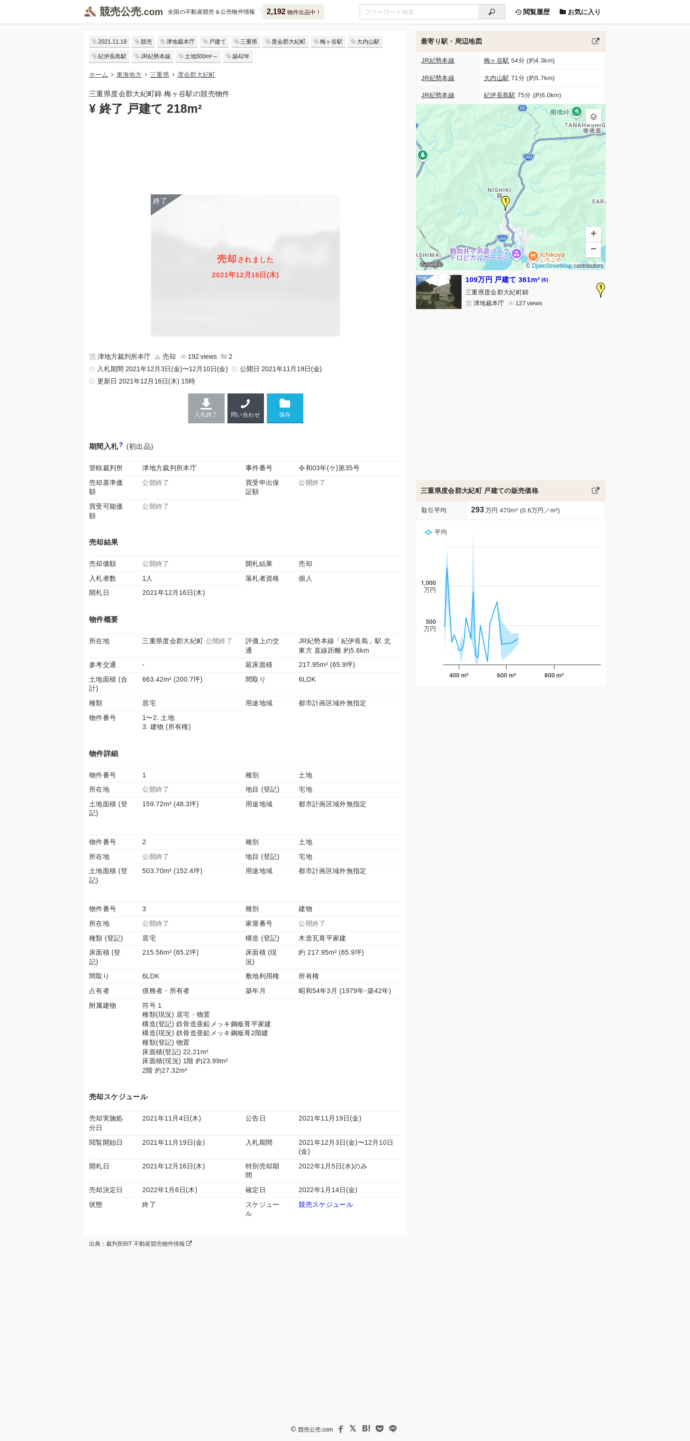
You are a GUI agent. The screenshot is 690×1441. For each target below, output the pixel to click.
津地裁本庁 (180, 41)
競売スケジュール (326, 1204)
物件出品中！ (294, 12)
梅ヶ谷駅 (331, 41)
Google (431, 264)
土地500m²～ (201, 56)
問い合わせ (246, 408)
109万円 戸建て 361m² (506, 279)
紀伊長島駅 (112, 56)
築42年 (241, 56)
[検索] (491, 11)
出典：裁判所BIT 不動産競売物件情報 (140, 1243)
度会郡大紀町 (289, 41)
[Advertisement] (245, 154)
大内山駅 (368, 41)
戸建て (217, 41)
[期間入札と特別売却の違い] (121, 446)
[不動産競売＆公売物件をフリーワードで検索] (419, 11)
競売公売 (120, 12)
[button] (505, 203)
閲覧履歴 (532, 12)
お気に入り (580, 12)
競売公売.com (315, 1429)
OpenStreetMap (552, 266)
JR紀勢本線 (156, 56)
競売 (146, 41)
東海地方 (129, 74)
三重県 (248, 41)
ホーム (98, 74)
